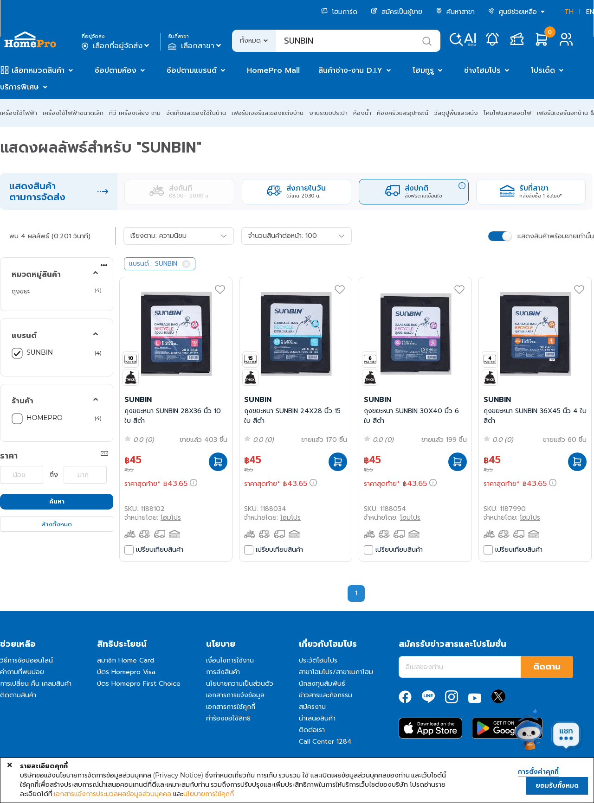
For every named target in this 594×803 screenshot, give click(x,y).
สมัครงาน (312, 707)
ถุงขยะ (21, 291)
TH (569, 12)
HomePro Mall (273, 70)
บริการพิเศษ (19, 87)
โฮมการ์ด (339, 12)
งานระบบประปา (328, 112)
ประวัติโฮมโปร (318, 660)
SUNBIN (39, 352)
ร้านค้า (22, 401)
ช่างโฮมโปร (482, 70)
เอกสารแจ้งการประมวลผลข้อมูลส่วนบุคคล (112, 794)
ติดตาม (547, 666)
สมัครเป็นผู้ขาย (396, 12)
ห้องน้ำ (362, 112)
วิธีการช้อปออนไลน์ (26, 660)
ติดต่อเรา (312, 730)
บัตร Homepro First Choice (139, 683)
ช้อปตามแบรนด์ (192, 70)
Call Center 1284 (325, 741)
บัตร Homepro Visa (126, 672)
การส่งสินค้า (223, 672)
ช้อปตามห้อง (115, 70)
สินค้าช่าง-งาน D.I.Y (350, 70)
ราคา (9, 455)
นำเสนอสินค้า (317, 718)
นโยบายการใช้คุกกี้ (208, 794)
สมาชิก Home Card (125, 660)
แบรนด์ (24, 335)
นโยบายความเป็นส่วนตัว (239, 683)
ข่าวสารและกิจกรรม (325, 695)
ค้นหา (57, 501)
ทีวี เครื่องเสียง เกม (135, 112)
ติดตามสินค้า (18, 695)
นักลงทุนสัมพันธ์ (322, 683)
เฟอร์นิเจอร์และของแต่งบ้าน (267, 112)
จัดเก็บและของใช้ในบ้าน (196, 112)
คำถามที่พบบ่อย (22, 672)
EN (590, 12)
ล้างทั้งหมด (57, 524)
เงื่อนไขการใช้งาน (230, 660)
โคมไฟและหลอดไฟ (507, 112)
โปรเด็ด (543, 70)
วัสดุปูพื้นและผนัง (456, 112)
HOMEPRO (44, 418)
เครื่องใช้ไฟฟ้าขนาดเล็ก (73, 112)
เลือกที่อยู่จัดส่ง (116, 46)
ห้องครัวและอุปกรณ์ (402, 112)
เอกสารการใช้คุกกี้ (230, 707)
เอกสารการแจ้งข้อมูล (235, 695)
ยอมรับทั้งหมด (557, 785)
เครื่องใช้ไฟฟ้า (18, 112)
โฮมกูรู (423, 70)
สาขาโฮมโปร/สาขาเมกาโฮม (336, 672)
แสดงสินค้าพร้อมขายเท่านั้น (555, 236)
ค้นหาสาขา (455, 12)
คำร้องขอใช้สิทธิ (228, 718)
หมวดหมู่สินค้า (36, 274)
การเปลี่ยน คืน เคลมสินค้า (35, 683)
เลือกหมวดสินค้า (38, 70)
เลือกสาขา (195, 46)
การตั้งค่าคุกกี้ (538, 772)
